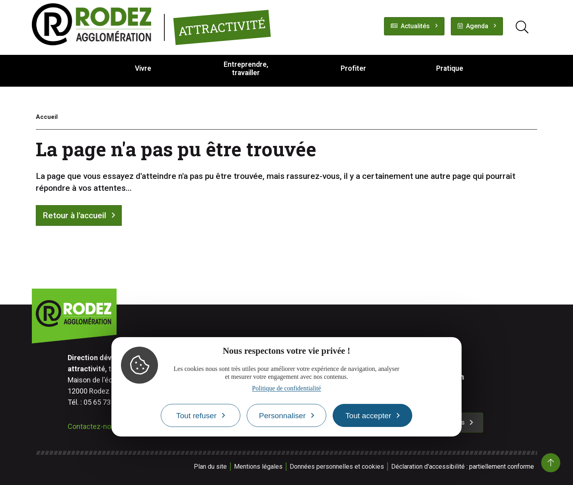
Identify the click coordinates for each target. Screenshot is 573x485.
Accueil (47, 116)
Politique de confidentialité (286, 388)
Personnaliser (282, 415)
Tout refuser (196, 415)
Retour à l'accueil (74, 215)
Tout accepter (368, 415)
